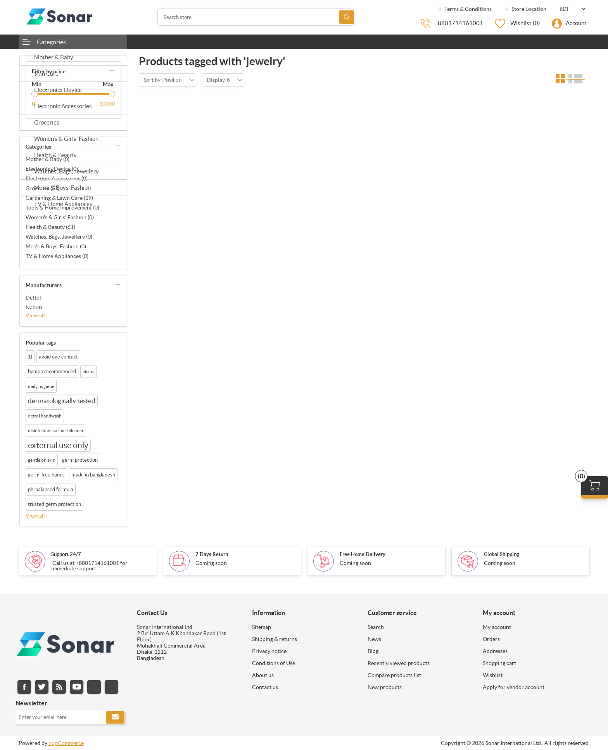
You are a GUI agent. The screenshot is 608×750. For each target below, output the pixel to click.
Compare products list (394, 675)
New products (385, 687)
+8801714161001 (458, 23)
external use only (58, 445)
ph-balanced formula (50, 489)
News (374, 639)
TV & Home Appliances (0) (57, 256)
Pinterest (111, 687)
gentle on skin (41, 459)
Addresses (495, 651)
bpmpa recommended (52, 371)
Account (576, 23)
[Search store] (256, 17)
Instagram (94, 687)
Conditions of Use (273, 663)
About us (263, 675)
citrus (88, 371)
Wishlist (493, 675)
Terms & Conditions (464, 9)
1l (30, 357)
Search (346, 17)
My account (497, 627)
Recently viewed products (399, 663)
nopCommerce (66, 743)
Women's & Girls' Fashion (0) (60, 217)
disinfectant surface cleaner (56, 430)
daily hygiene (41, 386)
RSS (59, 687)
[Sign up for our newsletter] (70, 717)
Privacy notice (269, 651)
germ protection (80, 460)
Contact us (265, 687)
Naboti (34, 307)
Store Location (524, 9)
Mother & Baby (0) (47, 159)
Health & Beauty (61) (50, 227)
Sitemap (261, 627)
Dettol (33, 297)
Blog (373, 651)
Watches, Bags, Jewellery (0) (59, 237)
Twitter (41, 687)
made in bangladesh (93, 475)
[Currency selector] (572, 9)
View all (35, 315)
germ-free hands (46, 475)
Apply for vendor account (513, 687)
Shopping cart (499, 663)
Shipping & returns (274, 639)
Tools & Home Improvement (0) (62, 207)
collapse (112, 71)
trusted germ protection (54, 504)
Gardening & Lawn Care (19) (59, 198)
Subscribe (115, 717)
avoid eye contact (58, 357)
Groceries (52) (43, 188)
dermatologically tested (61, 400)
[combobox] (172, 80)
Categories (51, 41)
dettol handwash (45, 415)
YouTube (76, 687)
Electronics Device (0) (52, 169)
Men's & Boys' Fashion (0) (56, 246)
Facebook (24, 687)
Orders (491, 639)
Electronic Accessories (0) (57, 178)
